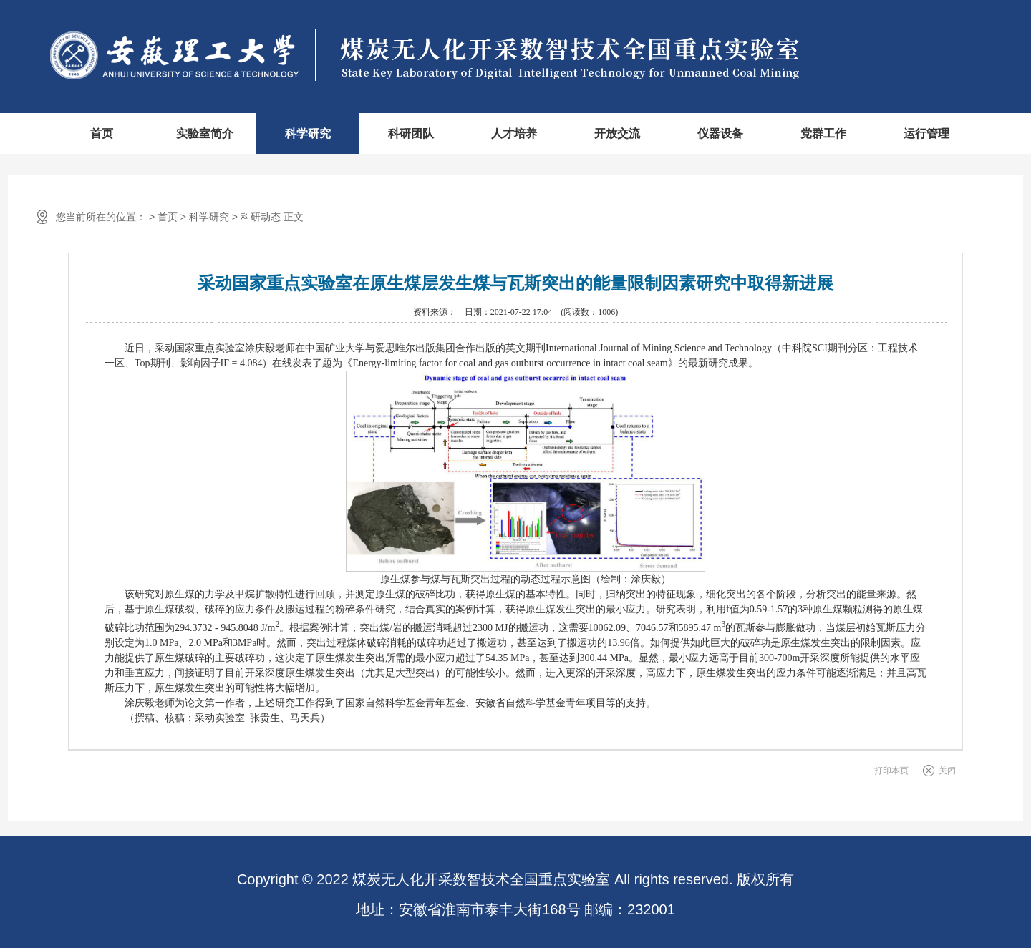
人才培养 (514, 133)
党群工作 (823, 133)
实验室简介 (204, 133)
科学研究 (308, 133)
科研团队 (411, 133)
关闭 (947, 771)
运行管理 (926, 133)
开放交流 (617, 133)
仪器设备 (720, 133)
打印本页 (891, 771)
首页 (101, 133)
